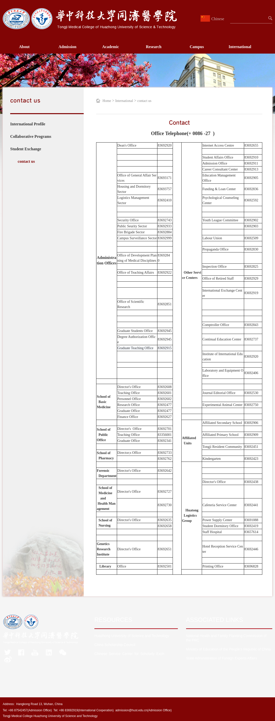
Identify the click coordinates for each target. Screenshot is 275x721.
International (240, 47)
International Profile (27, 124)
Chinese (213, 19)
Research (153, 47)
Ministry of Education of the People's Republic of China (228, 649)
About (24, 47)
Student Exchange (25, 149)
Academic (110, 47)
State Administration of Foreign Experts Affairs (221, 658)
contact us (26, 161)
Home (106, 101)
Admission (67, 47)
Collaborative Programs (30, 136)
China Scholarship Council (114, 645)
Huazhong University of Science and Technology (131, 636)
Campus (197, 47)
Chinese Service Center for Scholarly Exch (129, 654)
